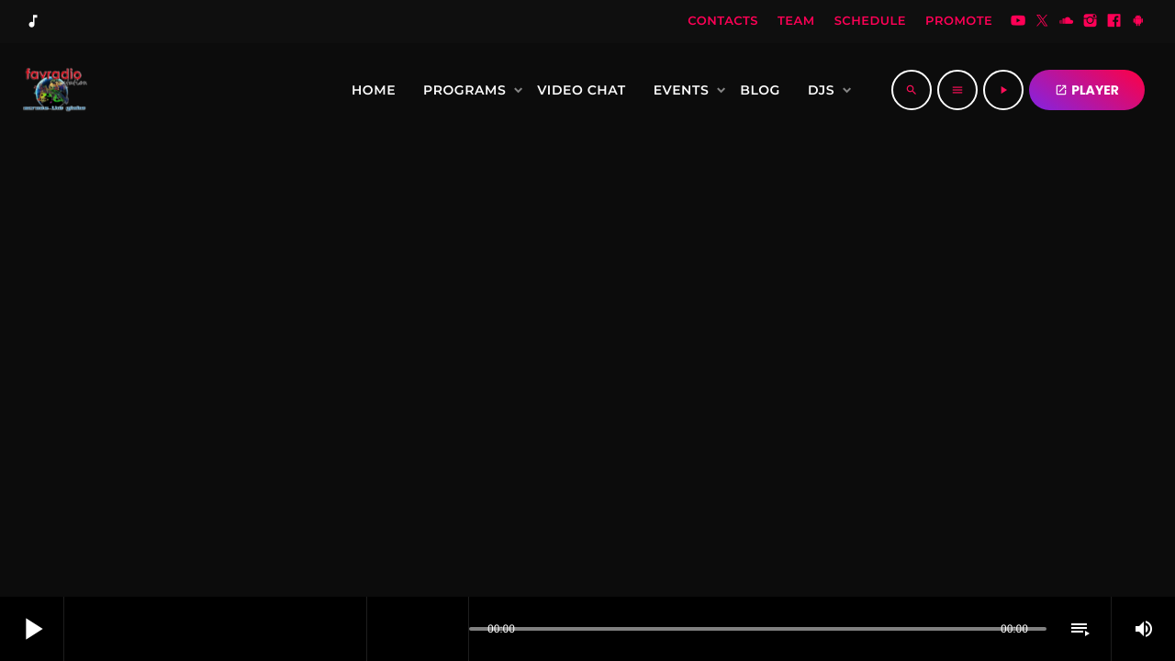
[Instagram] (1090, 22)
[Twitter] (1042, 22)
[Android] (1138, 22)
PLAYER (1087, 90)
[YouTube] (1018, 22)
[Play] (1003, 90)
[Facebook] (1114, 22)
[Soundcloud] (1066, 22)
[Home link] (52, 90)
